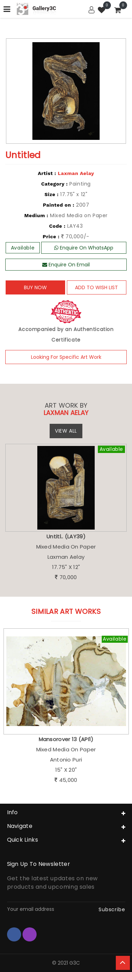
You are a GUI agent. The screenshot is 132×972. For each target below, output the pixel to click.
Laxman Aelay (76, 173)
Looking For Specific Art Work (66, 357)
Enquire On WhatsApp (83, 247)
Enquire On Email (66, 264)
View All (66, 430)
